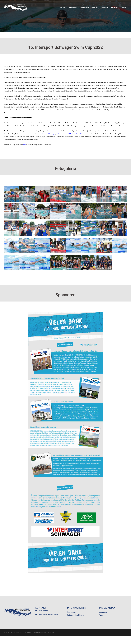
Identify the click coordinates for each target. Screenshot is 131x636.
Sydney (51, 632)
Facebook (102, 615)
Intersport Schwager (48, 134)
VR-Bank (72, 134)
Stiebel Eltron (80, 134)
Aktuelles (114, 7)
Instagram (103, 612)
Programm (73, 7)
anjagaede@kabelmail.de (48, 614)
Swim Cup (104, 7)
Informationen (84, 7)
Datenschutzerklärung (75, 615)
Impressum (71, 612)
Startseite (63, 7)
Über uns (95, 7)
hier (24, 145)
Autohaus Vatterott (62, 134)
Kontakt (123, 7)
